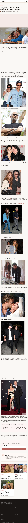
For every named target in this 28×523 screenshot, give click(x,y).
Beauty (15, 505)
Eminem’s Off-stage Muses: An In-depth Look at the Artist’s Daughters (7, 492)
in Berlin (9, 198)
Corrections (2, 519)
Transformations (17, 504)
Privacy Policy (16, 514)
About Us (2, 514)
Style (15, 507)
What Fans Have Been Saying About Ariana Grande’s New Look (6, 476)
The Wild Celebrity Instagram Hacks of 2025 (20, 476)
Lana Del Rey (3, 46)
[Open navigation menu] (26, 1)
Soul (15, 510)
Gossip (1, 5)
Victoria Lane (3, 11)
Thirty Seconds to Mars (20, 203)
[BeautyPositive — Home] (4, 1)
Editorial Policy (3, 517)
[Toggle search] (24, 1)
